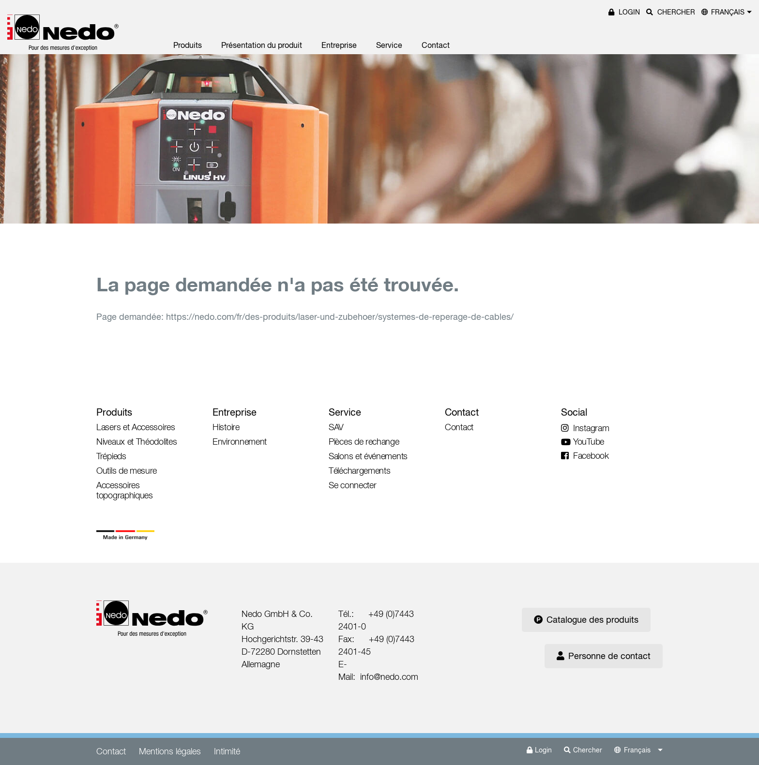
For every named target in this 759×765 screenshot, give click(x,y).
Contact (436, 45)
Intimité (227, 751)
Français (727, 12)
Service (389, 45)
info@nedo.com (389, 677)
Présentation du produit (261, 45)
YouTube (582, 441)
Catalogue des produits (586, 620)
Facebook (585, 455)
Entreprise (339, 45)
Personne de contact (604, 656)
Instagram (585, 428)
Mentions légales (170, 751)
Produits (187, 45)
